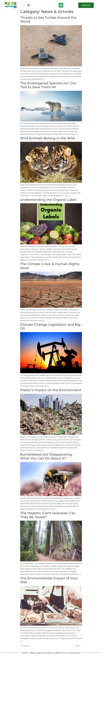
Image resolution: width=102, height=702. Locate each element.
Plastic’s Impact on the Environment (50, 392)
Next (79, 648)
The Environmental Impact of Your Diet (49, 582)
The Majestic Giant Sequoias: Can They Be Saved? (48, 517)
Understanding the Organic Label (48, 202)
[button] (28, 5)
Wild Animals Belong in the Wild (47, 140)
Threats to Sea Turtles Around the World (48, 21)
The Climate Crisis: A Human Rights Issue (49, 268)
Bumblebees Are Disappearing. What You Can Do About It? (46, 458)
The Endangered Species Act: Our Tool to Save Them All (48, 87)
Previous (25, 648)
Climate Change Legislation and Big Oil (50, 328)
